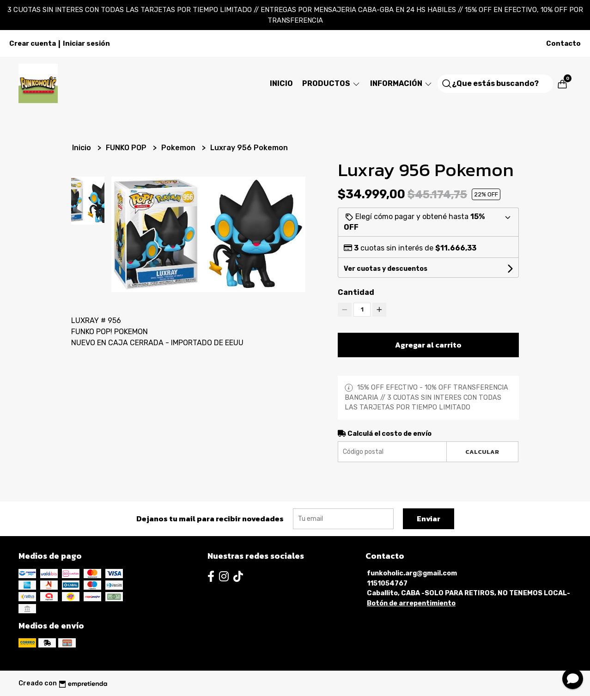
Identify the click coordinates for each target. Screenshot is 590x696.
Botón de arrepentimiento (411, 603)
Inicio (281, 83)
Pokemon (179, 147)
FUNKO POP (127, 147)
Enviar (428, 518)
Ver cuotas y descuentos (385, 269)
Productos (331, 83)
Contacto (563, 43)
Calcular (482, 451)
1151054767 (387, 583)
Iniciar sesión (86, 43)
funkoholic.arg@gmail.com (412, 573)
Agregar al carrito (428, 344)
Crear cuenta (32, 43)
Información (401, 83)
